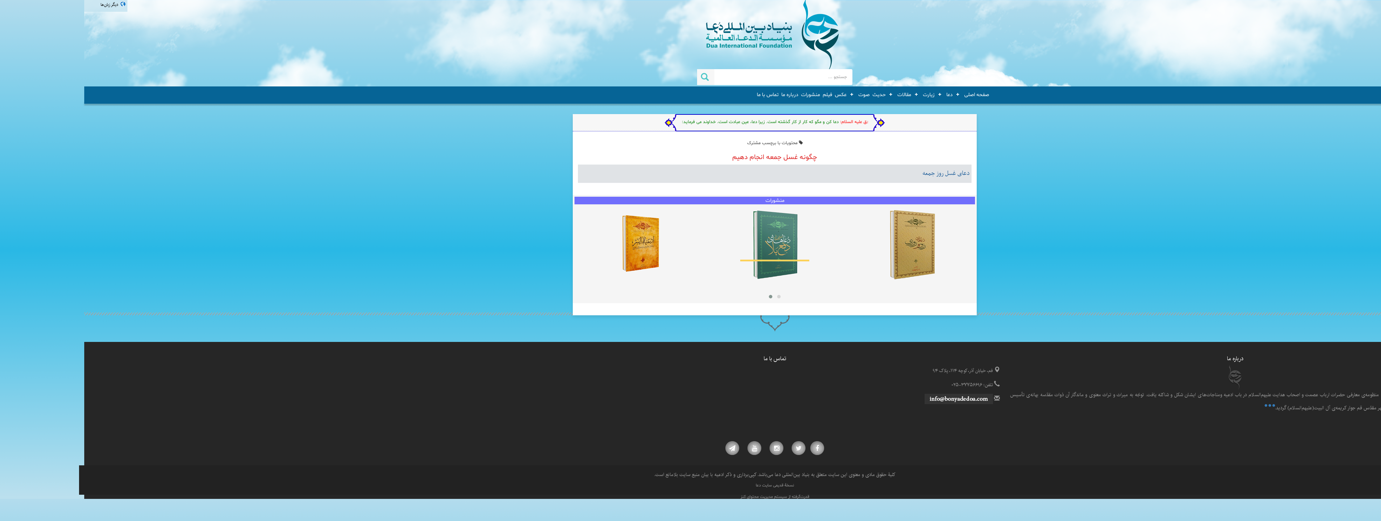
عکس (756, 94)
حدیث (794, 94)
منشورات (726, 94)
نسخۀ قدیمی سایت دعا (691, 485)
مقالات (820, 94)
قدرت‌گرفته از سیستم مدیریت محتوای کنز (690, 497)
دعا (865, 94)
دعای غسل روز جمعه (862, 173)
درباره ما (705, 94)
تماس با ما (683, 94)
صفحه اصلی (892, 94)
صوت (779, 94)
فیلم (743, 94)
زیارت (844, 94)
